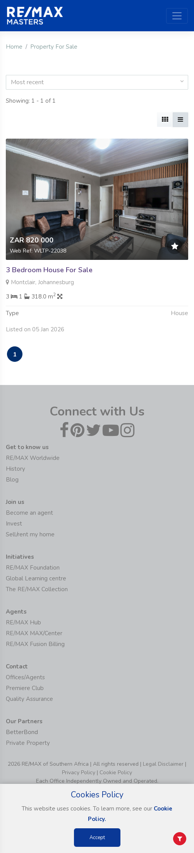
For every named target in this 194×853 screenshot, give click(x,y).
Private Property (28, 743)
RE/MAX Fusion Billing (35, 644)
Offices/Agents (25, 677)
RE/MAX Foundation (33, 567)
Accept (97, 837)
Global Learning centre (36, 578)
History (15, 469)
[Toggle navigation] (177, 16)
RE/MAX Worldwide (33, 458)
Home (14, 47)
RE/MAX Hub (23, 622)
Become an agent (29, 513)
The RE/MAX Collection (37, 589)
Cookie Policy (116, 772)
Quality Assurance (29, 699)
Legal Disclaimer (163, 764)
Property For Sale (53, 47)
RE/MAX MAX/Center (34, 633)
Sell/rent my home (30, 534)
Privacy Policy (78, 772)
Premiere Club (25, 688)
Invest (14, 523)
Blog (12, 479)
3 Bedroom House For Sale (49, 270)
